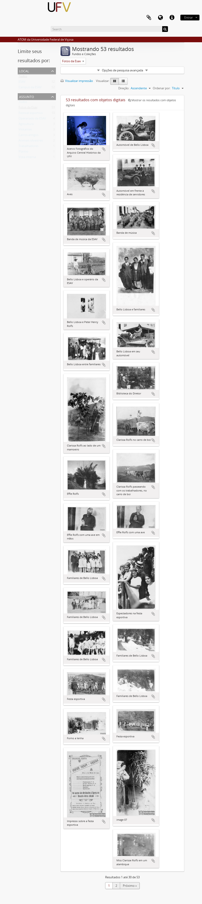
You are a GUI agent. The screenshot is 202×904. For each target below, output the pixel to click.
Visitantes (25, 130)
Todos (23, 77)
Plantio (23, 152)
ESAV (22, 83)
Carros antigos (28, 136)
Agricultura (26, 125)
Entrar (188, 17)
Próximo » (130, 886)
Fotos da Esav (28, 108)
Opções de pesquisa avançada (122, 70)
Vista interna (27, 158)
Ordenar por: (161, 88)
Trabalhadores (28, 147)
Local (24, 70)
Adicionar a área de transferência (103, 149)
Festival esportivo (31, 114)
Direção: (123, 88)
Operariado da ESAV (32, 119)
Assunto (26, 96)
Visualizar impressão (77, 81)
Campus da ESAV (30, 88)
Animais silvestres (31, 141)
